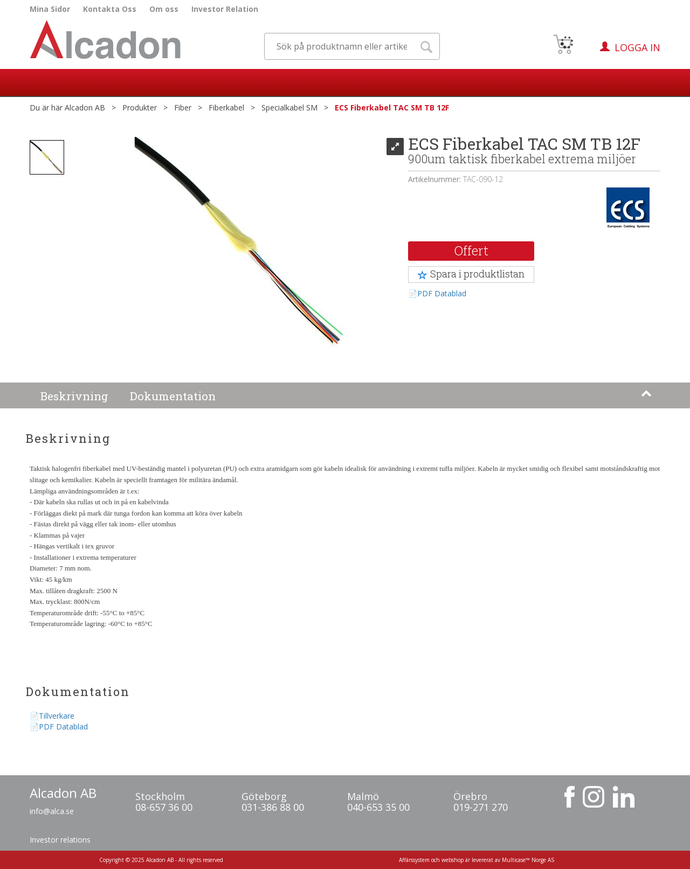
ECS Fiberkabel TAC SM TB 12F (392, 107)
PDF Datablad (441, 293)
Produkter (139, 107)
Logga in (637, 47)
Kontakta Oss (109, 9)
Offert (471, 250)
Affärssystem (414, 860)
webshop (452, 860)
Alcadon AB (85, 107)
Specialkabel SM (289, 107)
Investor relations (60, 840)
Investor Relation (224, 9)
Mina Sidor (50, 9)
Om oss (163, 9)
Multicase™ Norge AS (528, 860)
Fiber (182, 107)
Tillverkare (56, 716)
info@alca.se (52, 811)
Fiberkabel (226, 107)
